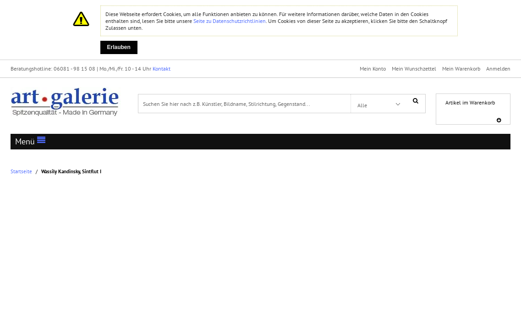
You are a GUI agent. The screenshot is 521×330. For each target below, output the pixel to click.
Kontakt (161, 68)
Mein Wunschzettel (414, 68)
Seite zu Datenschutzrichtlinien (229, 20)
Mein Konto (373, 68)
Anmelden (498, 68)
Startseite (21, 172)
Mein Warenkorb (461, 68)
